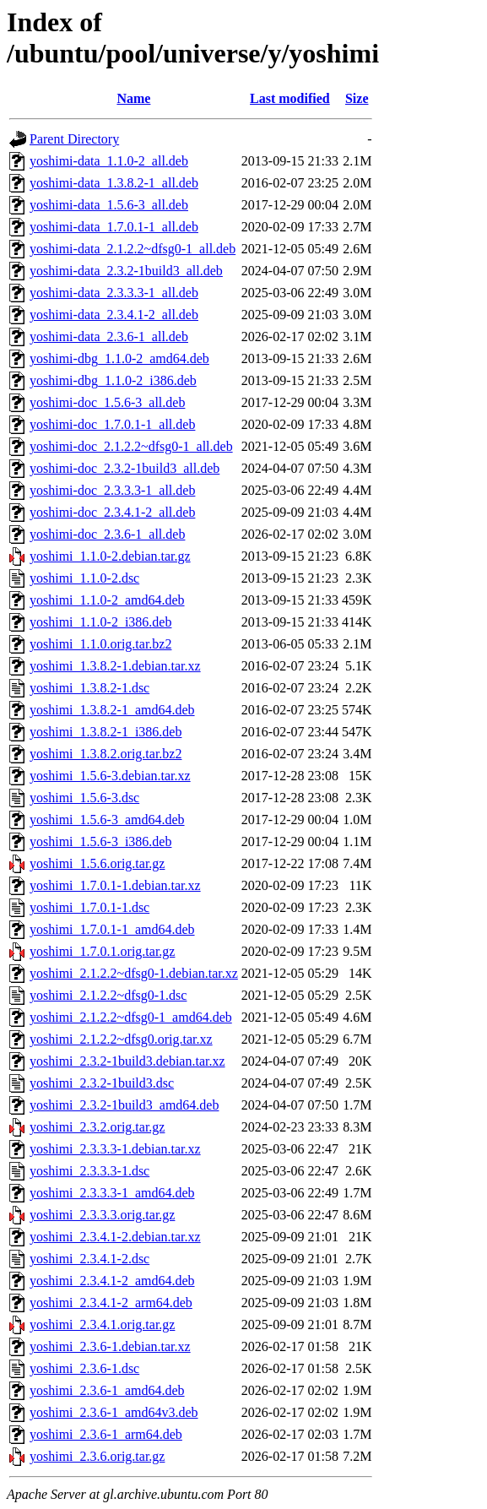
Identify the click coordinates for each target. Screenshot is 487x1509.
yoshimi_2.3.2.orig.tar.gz (97, 1127)
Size (357, 98)
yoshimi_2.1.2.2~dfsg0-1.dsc (108, 995)
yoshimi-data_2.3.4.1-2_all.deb (114, 314)
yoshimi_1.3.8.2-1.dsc (89, 688)
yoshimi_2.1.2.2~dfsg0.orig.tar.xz (121, 1039)
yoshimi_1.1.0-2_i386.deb (100, 622)
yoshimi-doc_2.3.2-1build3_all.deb (124, 468)
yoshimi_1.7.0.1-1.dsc (89, 907)
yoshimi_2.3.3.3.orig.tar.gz (102, 1215)
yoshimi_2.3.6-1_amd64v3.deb (114, 1412)
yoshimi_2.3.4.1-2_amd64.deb (112, 1280)
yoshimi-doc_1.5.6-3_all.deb (107, 402)
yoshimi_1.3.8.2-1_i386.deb (105, 732)
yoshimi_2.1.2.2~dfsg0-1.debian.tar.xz (134, 973)
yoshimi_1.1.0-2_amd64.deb (107, 600)
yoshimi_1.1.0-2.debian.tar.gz (110, 556)
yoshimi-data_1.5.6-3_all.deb (109, 205)
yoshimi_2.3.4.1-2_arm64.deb (111, 1302)
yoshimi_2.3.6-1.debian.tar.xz (110, 1346)
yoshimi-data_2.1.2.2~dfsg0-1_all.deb (132, 249)
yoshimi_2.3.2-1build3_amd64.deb (124, 1105)
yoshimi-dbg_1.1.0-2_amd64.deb (119, 358)
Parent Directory (74, 139)
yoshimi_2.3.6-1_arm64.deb (106, 1434)
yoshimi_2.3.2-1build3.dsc (102, 1083)
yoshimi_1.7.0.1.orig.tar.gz (102, 951)
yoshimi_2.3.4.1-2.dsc (89, 1258)
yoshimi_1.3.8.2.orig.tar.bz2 (105, 753)
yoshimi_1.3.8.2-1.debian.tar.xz (115, 666)
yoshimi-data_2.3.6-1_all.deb (109, 336)
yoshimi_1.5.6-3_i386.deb (100, 841)
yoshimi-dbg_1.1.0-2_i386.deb (113, 380)
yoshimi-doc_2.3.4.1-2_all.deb (112, 512)
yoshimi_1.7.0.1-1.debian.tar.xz (115, 885)
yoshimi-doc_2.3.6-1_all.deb (107, 534)
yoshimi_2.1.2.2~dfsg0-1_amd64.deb (131, 1017)
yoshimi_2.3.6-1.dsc (84, 1368)
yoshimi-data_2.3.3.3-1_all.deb (114, 292)
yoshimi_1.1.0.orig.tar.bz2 (100, 644)
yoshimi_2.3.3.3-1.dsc (89, 1171)
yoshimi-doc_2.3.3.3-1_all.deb (112, 490)
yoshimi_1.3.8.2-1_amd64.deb (112, 710)
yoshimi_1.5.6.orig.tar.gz (97, 863)
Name (133, 98)
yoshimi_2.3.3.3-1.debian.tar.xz (115, 1149)
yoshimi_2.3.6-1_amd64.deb (107, 1390)
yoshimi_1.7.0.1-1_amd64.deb (112, 929)
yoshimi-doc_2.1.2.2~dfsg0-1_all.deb (131, 446)
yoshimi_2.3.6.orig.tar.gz (97, 1456)
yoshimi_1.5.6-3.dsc (84, 797)
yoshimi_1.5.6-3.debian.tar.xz (110, 775)
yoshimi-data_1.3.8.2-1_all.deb (114, 183)
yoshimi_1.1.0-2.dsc (84, 578)
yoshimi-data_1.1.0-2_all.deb (109, 161)
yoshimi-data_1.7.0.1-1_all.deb (114, 227)
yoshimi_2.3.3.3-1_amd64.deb (112, 1193)
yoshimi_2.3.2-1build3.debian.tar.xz (127, 1061)
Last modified (290, 98)
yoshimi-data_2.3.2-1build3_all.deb (126, 270)
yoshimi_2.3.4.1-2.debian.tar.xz (115, 1236)
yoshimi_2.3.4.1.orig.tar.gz (102, 1324)
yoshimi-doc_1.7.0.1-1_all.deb (112, 424)
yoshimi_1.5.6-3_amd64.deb (107, 819)
